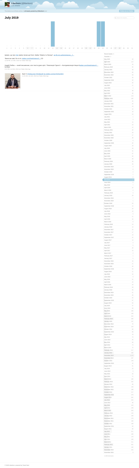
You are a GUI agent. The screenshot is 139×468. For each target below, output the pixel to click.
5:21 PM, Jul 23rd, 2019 (11, 69)
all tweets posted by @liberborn (34, 11)
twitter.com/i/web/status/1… (31, 58)
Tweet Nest (26, 465)
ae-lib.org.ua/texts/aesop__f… (64, 55)
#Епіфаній (39, 74)
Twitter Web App (26, 60)
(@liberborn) (22, 3)
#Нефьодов (31, 74)
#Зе (17, 55)
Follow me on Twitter (126, 11)
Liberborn (12, 465)
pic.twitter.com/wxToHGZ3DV (54, 74)
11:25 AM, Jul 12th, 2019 (29, 76)
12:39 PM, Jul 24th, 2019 (12, 60)
